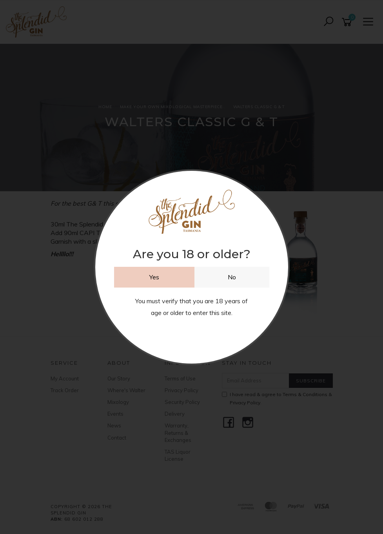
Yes (154, 277)
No (232, 277)
